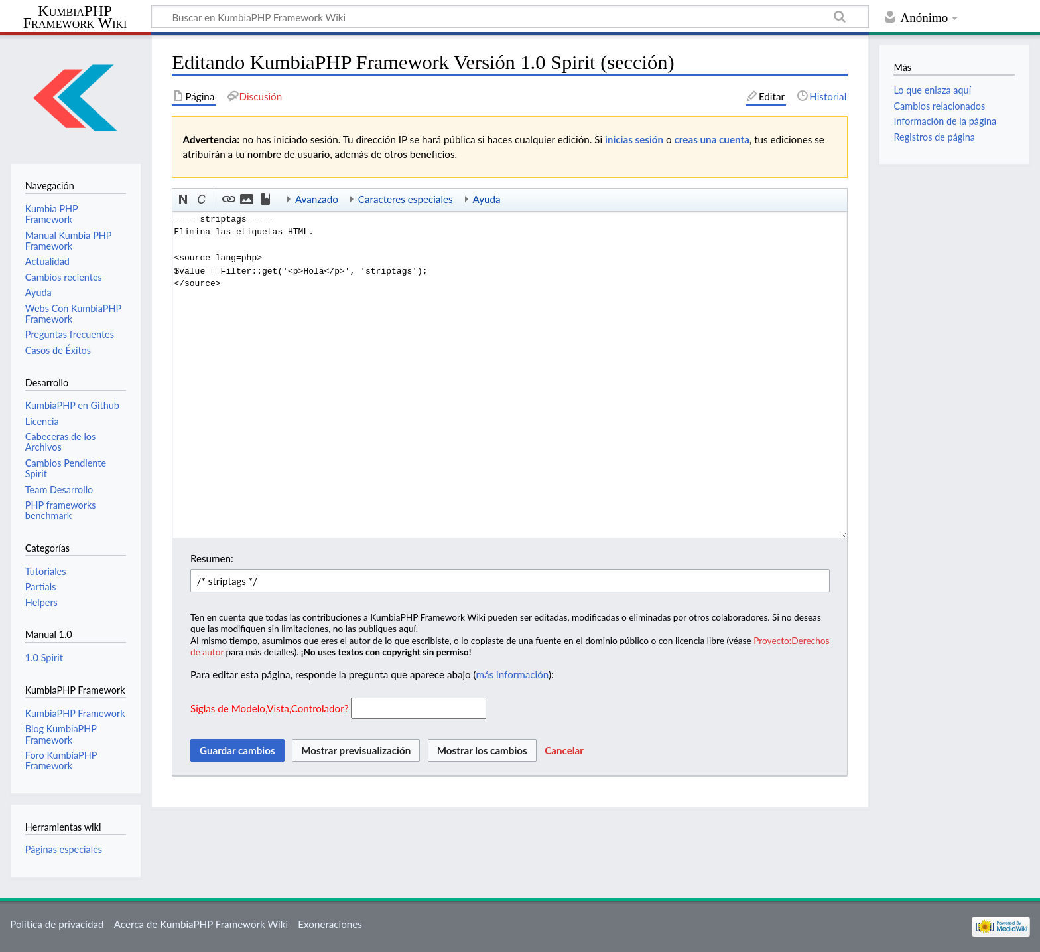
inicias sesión (634, 139)
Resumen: (211, 558)
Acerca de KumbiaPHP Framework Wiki (201, 924)
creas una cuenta (712, 139)
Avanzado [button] (316, 199)
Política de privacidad (56, 924)
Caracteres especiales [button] (405, 199)
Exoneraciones (330, 924)
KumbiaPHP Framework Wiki (75, 17)
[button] (183, 200)
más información (512, 674)
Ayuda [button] (487, 199)
